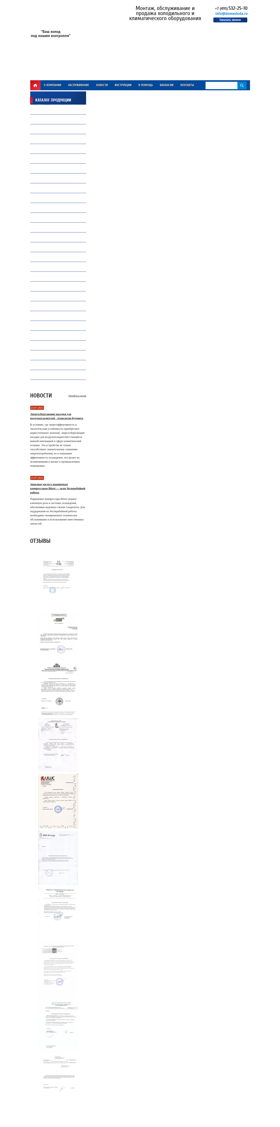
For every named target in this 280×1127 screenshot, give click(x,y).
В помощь (146, 85)
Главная (35, 85)
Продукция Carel (47, 168)
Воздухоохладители (49, 227)
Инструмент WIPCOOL (49, 355)
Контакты (187, 85)
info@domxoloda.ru (231, 13)
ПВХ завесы (43, 208)
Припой (40, 139)
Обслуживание (78, 85)
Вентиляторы (44, 129)
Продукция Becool (48, 286)
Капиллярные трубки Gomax (55, 149)
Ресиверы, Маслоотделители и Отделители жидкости (57, 326)
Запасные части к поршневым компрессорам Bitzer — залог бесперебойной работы (57, 488)
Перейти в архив (77, 395)
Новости (102, 85)
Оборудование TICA (48, 345)
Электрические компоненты (55, 258)
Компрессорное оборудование (57, 158)
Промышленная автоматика (55, 336)
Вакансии (167, 85)
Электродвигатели (48, 375)
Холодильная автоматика (53, 179)
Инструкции (123, 85)
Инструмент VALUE (48, 365)
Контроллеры (44, 316)
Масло (39, 119)
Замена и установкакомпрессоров (49, 188)
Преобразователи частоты (54, 237)
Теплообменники (47, 247)
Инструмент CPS (46, 267)
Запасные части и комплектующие (60, 306)
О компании (52, 85)
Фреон (39, 109)
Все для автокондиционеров (55, 217)
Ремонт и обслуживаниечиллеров (53, 198)
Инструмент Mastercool (52, 276)
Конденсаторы (45, 296)
